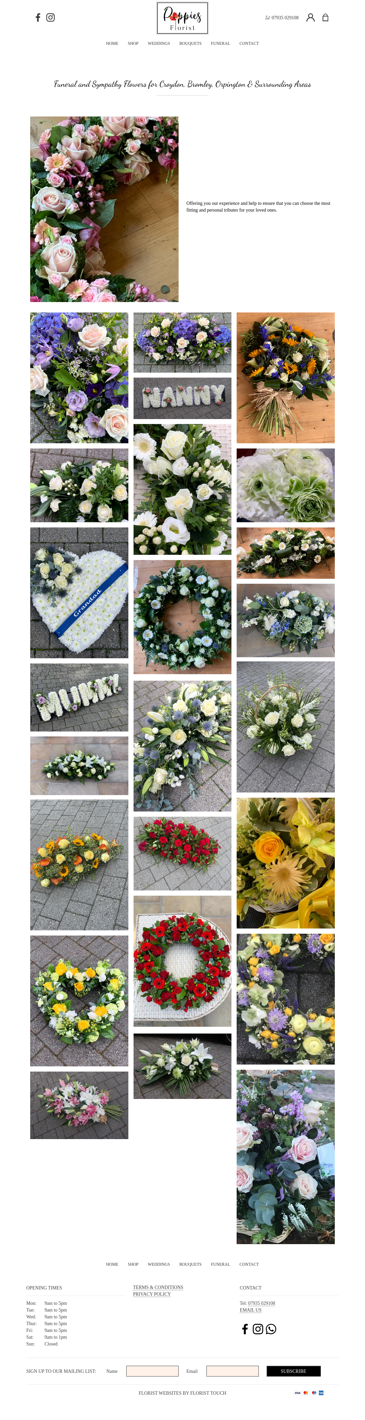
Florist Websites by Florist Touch (182, 1393)
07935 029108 (285, 17)
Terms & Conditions (158, 1287)
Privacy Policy (152, 1294)
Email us (251, 1310)
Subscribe (293, 1371)
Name (112, 1371)
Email (192, 1371)
